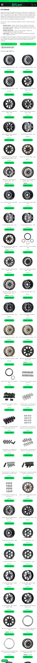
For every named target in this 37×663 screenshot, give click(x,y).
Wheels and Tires (13, 7)
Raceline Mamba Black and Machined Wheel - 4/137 (28, 606)
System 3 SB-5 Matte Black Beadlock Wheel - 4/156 (28, 270)
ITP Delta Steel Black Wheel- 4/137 (27, 291)
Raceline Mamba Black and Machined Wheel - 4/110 (28, 89)
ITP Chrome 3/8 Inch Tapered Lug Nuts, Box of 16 (27, 382)
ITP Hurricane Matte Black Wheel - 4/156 (9, 88)
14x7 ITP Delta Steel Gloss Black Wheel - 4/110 (9, 203)
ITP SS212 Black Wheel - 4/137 (9, 561)
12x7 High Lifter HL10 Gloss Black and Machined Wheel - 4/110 (9, 247)
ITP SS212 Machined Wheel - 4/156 (28, 224)
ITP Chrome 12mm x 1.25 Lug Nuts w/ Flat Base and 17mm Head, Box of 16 (28, 427)
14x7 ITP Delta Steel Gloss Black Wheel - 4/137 (27, 203)
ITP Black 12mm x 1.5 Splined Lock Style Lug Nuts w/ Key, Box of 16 (27, 473)
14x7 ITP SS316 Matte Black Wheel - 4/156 (27, 315)
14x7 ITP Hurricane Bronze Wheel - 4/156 (9, 358)
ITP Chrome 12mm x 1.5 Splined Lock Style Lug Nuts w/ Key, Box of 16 (9, 473)
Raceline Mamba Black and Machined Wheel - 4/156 (9, 112)
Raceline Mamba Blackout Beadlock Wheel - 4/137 (9, 135)
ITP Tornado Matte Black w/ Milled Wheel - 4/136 (27, 583)
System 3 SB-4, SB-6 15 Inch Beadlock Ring (28, 247)
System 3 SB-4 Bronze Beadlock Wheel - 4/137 (27, 495)
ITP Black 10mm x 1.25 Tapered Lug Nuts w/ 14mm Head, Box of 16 (9, 427)
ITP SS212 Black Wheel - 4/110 (27, 540)
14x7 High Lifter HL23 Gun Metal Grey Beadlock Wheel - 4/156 (28, 180)
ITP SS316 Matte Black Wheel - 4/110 (9, 314)
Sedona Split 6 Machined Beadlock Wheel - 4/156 (9, 518)
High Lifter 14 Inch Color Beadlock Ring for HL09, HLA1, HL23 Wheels (9, 652)
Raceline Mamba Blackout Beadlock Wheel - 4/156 (27, 112)
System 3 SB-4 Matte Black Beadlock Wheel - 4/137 (9, 270)
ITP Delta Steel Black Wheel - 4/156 (9, 540)
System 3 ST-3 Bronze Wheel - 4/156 (28, 156)
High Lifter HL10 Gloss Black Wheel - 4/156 (9, 629)
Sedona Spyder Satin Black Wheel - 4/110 (27, 517)
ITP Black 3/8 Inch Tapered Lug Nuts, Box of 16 (9, 404)
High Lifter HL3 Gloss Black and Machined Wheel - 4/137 (9, 180)
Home (2, 7)
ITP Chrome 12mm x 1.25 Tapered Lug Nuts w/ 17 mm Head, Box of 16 (28, 450)
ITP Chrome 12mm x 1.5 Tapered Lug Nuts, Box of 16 (9, 495)
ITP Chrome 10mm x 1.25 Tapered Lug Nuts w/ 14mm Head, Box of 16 (28, 404)
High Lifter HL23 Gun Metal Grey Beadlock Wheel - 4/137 (9, 292)
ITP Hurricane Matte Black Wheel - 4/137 (27, 67)
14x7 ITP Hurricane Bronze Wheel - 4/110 (9, 337)
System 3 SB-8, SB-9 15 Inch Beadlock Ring (9, 382)
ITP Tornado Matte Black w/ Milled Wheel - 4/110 (9, 583)
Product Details (9, 71)
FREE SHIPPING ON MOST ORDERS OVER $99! (18, 1)
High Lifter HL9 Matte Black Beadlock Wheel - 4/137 (28, 359)
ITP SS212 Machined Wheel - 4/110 (28, 134)
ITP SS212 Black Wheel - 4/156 (27, 561)
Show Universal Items (8, 47)
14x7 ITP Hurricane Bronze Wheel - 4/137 (27, 337)
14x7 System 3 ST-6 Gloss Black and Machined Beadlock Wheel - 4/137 (9, 157)
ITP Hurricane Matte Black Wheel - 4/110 (9, 67)
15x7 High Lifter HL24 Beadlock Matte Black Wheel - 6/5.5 (28, 652)
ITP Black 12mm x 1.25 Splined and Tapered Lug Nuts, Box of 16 (9, 450)
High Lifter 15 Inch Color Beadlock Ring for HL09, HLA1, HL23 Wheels (28, 629)
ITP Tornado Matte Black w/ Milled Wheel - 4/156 (9, 606)
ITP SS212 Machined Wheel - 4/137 (9, 224)
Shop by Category (6, 7)
